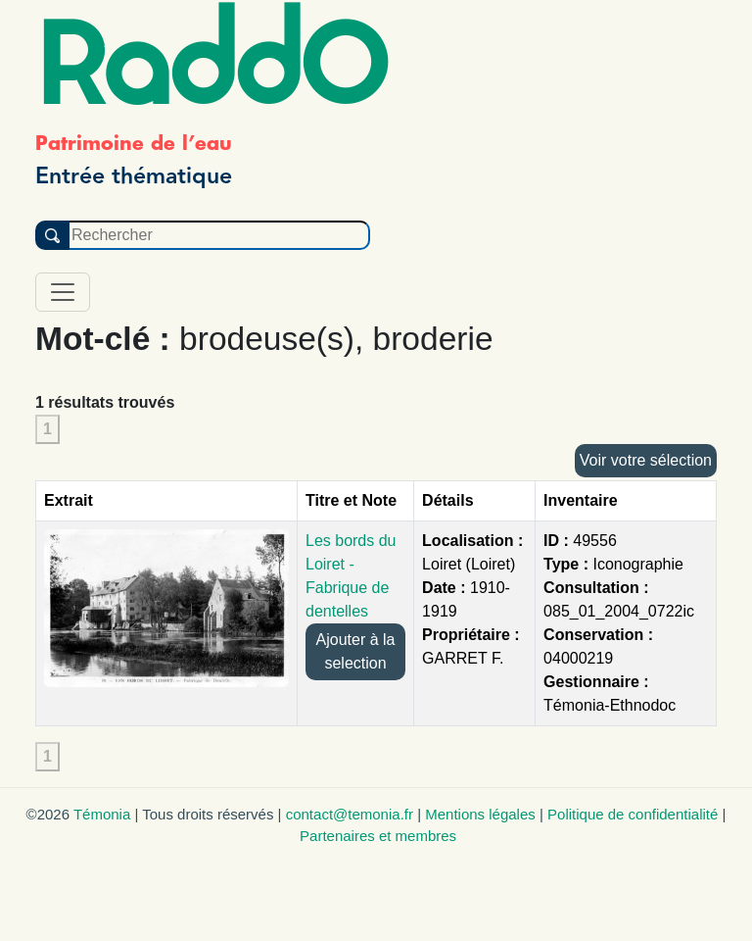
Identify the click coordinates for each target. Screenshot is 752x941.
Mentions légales (480, 814)
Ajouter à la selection (356, 651)
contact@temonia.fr (349, 814)
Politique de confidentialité (632, 814)
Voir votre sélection (646, 460)
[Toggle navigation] (62, 292)
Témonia (101, 814)
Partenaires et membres (378, 835)
